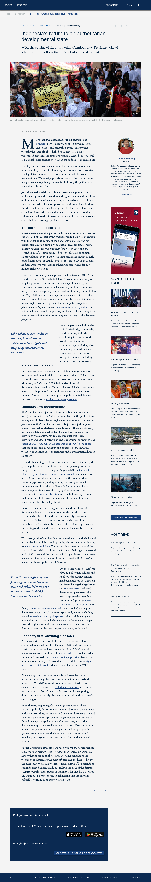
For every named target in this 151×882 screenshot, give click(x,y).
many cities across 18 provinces (75, 603)
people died (64, 653)
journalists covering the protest (47, 617)
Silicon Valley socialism (122, 497)
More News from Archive (125, 517)
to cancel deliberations (48, 494)
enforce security (71, 589)
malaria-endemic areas (67, 687)
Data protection (78, 877)
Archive (135, 877)
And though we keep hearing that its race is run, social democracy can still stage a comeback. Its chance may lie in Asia (125, 413)
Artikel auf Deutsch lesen (33, 131)
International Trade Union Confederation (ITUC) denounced (56, 444)
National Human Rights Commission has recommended (55, 472)
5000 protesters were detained (44, 609)
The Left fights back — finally (124, 359)
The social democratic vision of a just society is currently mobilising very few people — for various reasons (126, 323)
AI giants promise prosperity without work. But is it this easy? (124, 504)
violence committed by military (72, 307)
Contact (15, 877)
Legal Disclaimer (44, 877)
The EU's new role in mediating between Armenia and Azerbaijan (125, 568)
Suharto (40, 144)
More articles (127, 194)
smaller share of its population (63, 657)
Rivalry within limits (120, 596)
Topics (9, 5)
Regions (22, 5)
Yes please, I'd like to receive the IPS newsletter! (79, 853)
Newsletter (109, 877)
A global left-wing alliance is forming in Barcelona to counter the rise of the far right (125, 367)
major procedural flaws (37, 546)
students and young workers (61, 399)
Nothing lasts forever (120, 403)
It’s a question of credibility (123, 450)
